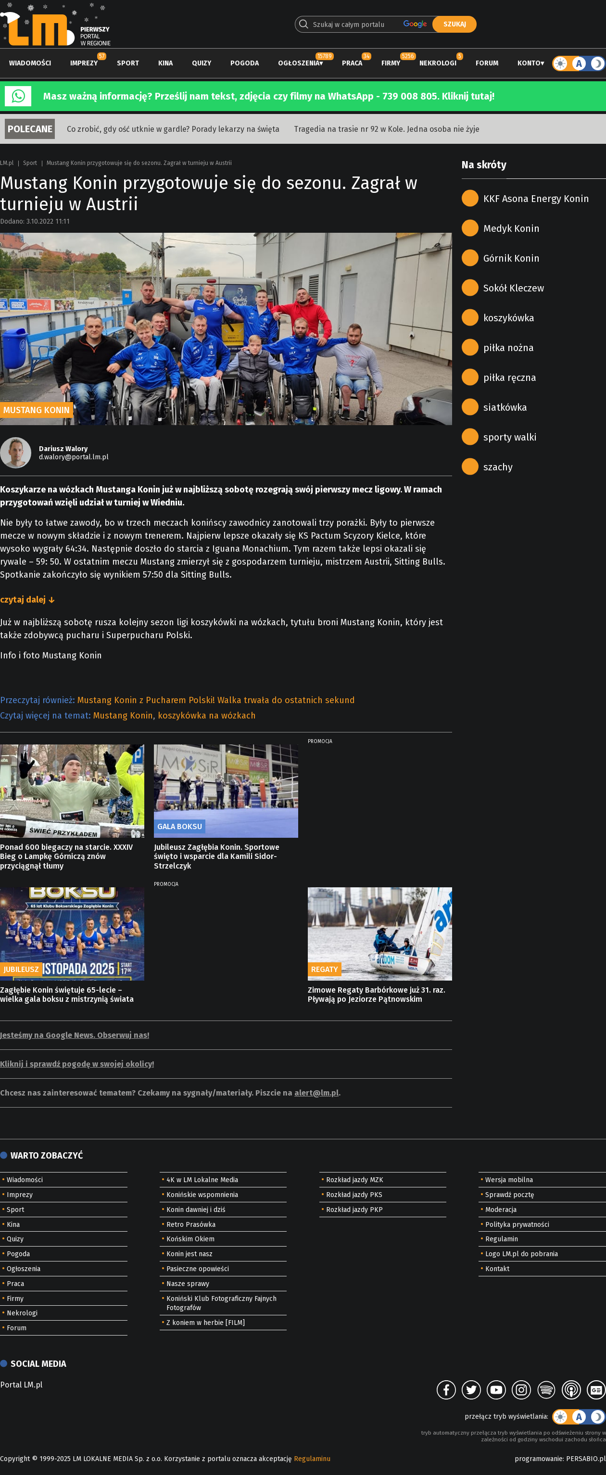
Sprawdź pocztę (509, 1195)
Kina (165, 63)
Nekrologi (437, 63)
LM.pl (6, 163)
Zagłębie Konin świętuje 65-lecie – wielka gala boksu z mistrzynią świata (67, 994)
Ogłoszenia (298, 63)
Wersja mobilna (509, 1180)
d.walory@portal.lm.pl (74, 457)
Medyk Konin (511, 228)
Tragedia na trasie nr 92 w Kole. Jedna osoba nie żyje (387, 129)
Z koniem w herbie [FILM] (205, 1323)
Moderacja (501, 1210)
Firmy (390, 63)
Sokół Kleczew (513, 288)
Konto (529, 63)
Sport (128, 63)
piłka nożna (508, 347)
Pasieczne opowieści (197, 1269)
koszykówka (508, 318)
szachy (498, 467)
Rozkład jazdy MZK (354, 1180)
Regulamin (501, 1239)
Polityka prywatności (517, 1225)
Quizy (201, 63)
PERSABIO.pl (586, 1459)
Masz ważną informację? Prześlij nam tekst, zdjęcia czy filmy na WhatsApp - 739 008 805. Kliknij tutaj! (268, 96)
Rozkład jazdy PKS (354, 1195)
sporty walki (510, 437)
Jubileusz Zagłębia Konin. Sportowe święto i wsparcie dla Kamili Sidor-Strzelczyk (216, 856)
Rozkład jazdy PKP (354, 1210)
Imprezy (84, 63)
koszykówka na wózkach (207, 715)
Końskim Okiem (190, 1239)
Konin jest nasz (189, 1254)
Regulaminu (312, 1459)
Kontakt (497, 1269)
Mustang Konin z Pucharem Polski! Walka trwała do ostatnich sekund (216, 700)
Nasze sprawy (187, 1284)
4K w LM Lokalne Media (202, 1180)
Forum (487, 63)
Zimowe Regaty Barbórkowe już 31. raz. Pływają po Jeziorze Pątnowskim (376, 994)
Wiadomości (30, 63)
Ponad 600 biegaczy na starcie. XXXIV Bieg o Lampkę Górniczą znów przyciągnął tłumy (66, 856)
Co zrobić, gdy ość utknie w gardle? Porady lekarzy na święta (173, 129)
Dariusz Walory (63, 449)
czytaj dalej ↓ (27, 599)
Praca (352, 63)
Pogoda (244, 63)
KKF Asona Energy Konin (536, 198)
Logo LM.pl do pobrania (521, 1254)
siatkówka (505, 407)
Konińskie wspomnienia (202, 1195)
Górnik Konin (511, 258)
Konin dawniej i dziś (196, 1210)
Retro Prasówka (190, 1225)
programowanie (539, 1459)
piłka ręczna (509, 377)
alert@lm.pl (316, 1092)
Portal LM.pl (21, 1384)
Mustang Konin (123, 715)
